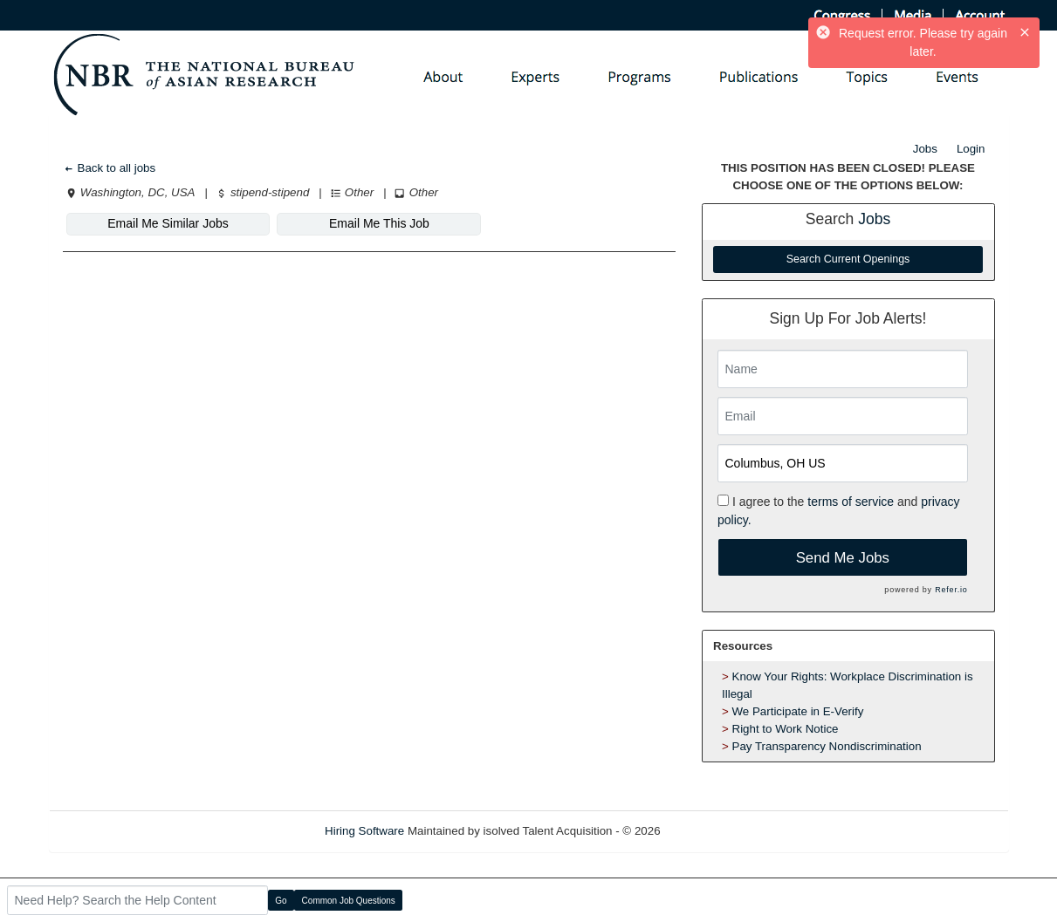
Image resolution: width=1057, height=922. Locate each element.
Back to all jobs (109, 167)
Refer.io (951, 589)
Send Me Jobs (842, 558)
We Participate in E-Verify (798, 711)
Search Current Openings (848, 259)
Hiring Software (364, 830)
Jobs (925, 148)
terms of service (850, 502)
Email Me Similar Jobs (167, 223)
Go (280, 900)
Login (971, 148)
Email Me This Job (379, 223)
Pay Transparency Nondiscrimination (827, 746)
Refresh (711, 830)
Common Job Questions (348, 900)
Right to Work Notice (785, 728)
